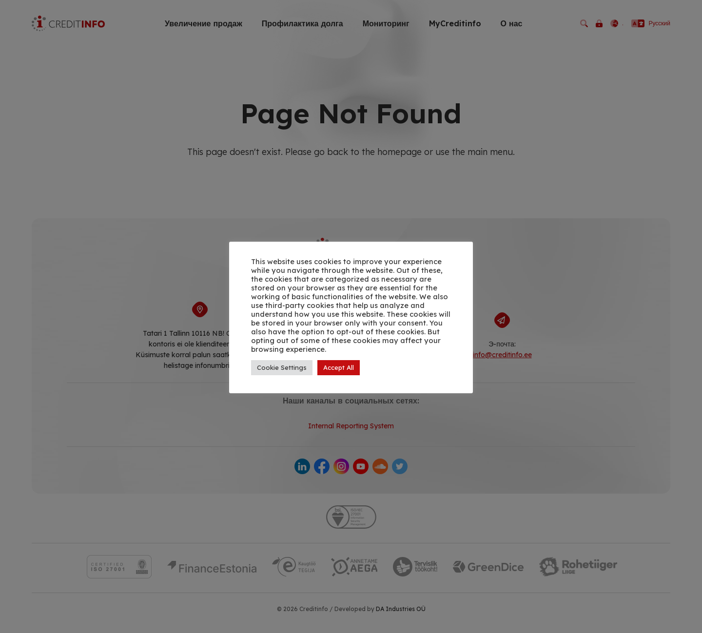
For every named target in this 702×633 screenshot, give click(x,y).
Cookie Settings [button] (282, 367)
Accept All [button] (338, 367)
